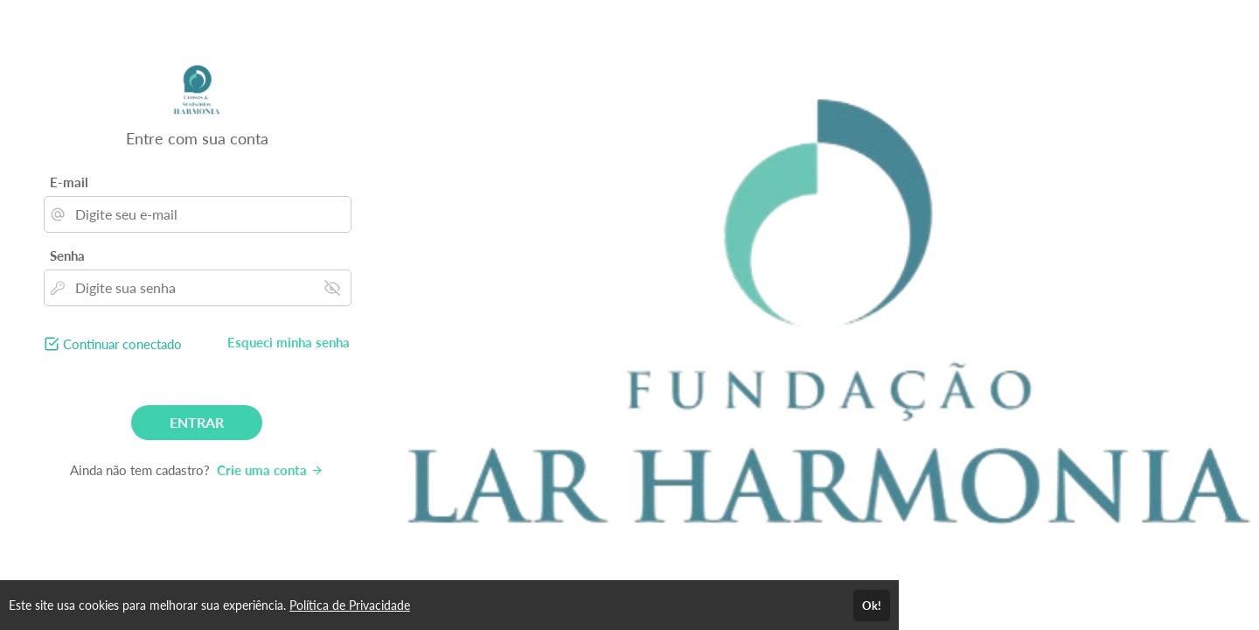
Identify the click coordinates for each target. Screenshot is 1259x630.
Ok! (871, 605)
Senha (67, 255)
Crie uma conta (270, 470)
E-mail (69, 182)
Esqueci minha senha (288, 342)
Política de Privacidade (349, 605)
